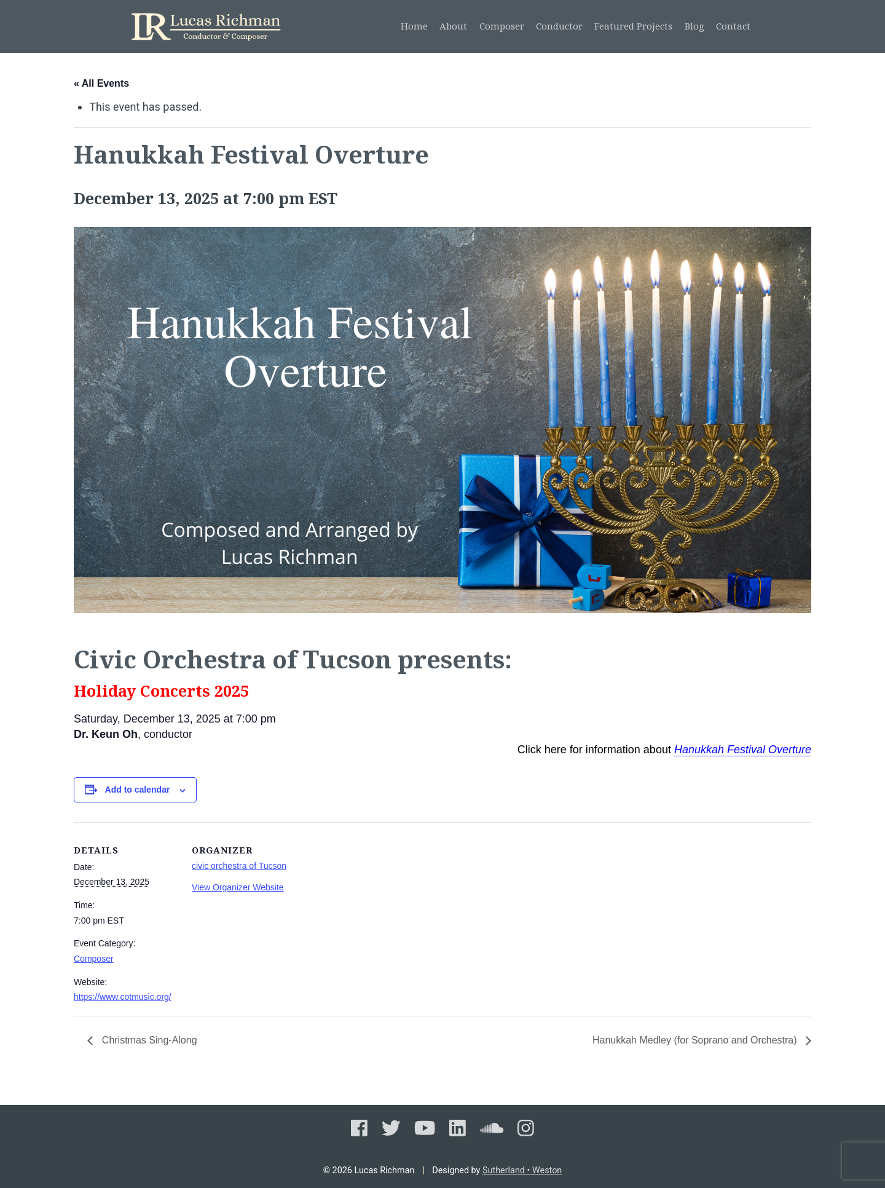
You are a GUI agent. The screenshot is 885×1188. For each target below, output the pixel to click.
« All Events (101, 83)
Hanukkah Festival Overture (742, 749)
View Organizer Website (238, 887)
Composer (501, 26)
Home (414, 26)
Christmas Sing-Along (148, 1040)
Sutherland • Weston (522, 1170)
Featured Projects (633, 26)
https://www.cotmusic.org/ (122, 997)
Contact (733, 26)
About (453, 26)
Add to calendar (137, 789)
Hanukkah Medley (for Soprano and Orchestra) (696, 1040)
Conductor (559, 26)
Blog (694, 26)
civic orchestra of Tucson (239, 866)
